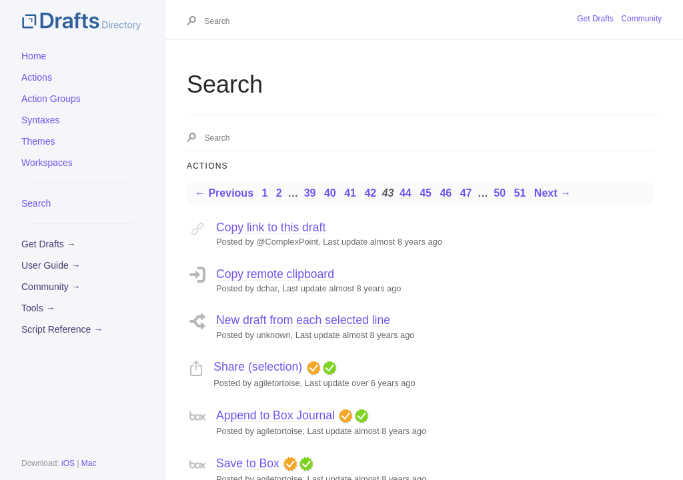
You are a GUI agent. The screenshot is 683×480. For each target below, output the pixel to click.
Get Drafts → (48, 244)
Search (36, 203)
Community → (51, 286)
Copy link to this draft (270, 227)
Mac (89, 463)
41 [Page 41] (350, 193)
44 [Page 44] (406, 193)
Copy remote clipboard (275, 274)
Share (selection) (257, 366)
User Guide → (51, 265)
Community (641, 18)
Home (33, 56)
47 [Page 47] (466, 193)
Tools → (38, 308)
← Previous (224, 193)
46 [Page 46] (446, 193)
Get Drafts (595, 18)
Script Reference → (62, 329)
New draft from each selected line (303, 320)
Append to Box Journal (275, 415)
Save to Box (247, 463)
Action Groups (51, 98)
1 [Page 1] (264, 193)
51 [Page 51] (520, 193)
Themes (38, 141)
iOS (68, 463)
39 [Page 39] (310, 193)
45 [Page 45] (426, 193)
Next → (552, 193)
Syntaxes (40, 120)
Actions (36, 77)
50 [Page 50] (500, 193)
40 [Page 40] (330, 193)
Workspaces (47, 162)
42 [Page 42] (370, 193)
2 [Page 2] (279, 193)
